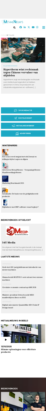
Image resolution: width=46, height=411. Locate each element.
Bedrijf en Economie (10, 291)
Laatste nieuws (10, 257)
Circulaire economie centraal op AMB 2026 (19, 287)
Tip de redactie (23, 110)
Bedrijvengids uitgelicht (16, 220)
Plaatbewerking (10, 66)
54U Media (8, 242)
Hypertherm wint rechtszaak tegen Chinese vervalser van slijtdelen (20, 72)
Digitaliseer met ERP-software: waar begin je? (20, 207)
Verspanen (6, 264)
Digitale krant (23, 118)
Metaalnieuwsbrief (23, 126)
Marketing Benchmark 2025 (13, 183)
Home (3, 35)
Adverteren (23, 133)
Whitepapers (9, 145)
